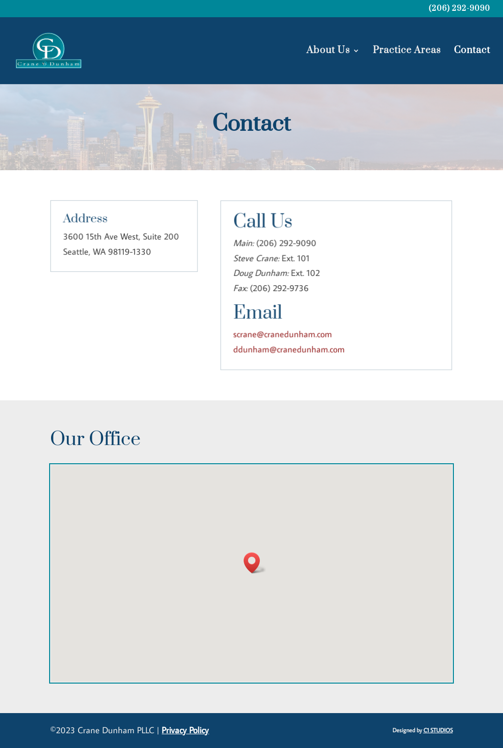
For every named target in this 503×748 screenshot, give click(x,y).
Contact (472, 52)
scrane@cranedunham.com (283, 333)
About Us (328, 52)
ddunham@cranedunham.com (289, 349)
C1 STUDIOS (438, 730)
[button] (255, 562)
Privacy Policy (185, 730)
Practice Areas (407, 52)
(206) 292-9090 (459, 9)
